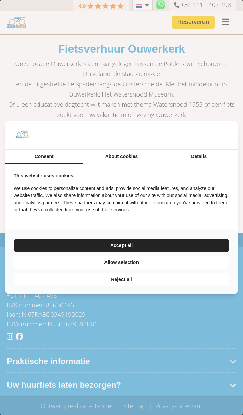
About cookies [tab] (121, 156)
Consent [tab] (44, 156)
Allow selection (121, 262)
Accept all (121, 245)
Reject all (121, 279)
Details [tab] (199, 156)
